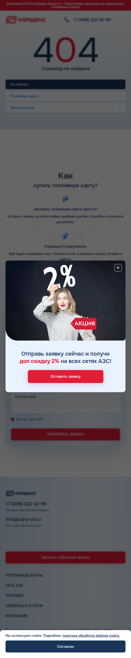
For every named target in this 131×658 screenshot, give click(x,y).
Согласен (65, 646)
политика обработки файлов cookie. (91, 636)
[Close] (118, 267)
